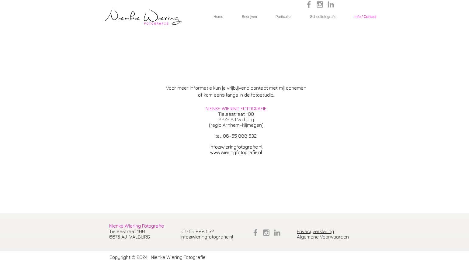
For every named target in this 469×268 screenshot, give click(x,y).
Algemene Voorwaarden (323, 236)
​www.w (217, 152)
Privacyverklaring (315, 231)
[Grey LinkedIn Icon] (330, 4)
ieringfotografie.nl (243, 152)
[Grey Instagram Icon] (319, 4)
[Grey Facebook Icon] (308, 4)
